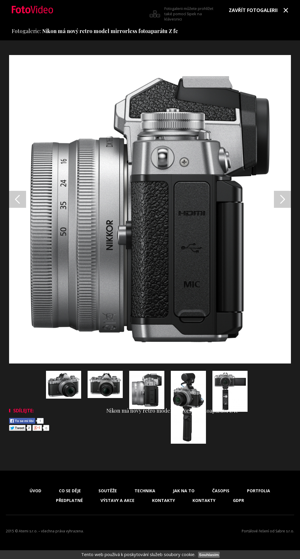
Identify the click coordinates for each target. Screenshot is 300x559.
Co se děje (70, 490)
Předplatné (69, 500)
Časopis (220, 490)
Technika (144, 490)
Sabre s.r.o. (284, 531)
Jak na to (184, 490)
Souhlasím (209, 555)
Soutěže (107, 490)
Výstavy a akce (117, 500)
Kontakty (163, 500)
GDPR (238, 500)
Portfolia (258, 490)
